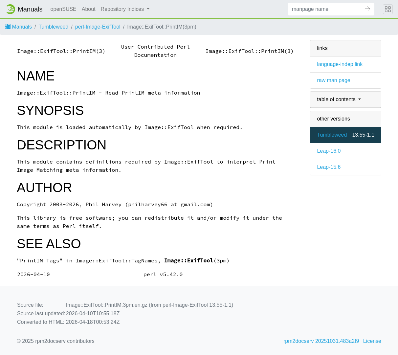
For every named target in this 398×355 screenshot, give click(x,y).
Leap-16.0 (329, 151)
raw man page (333, 80)
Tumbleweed (53, 27)
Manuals (18, 27)
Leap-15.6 (329, 167)
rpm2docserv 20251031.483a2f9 (321, 341)
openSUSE (64, 9)
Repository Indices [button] (123, 9)
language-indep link (340, 64)
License (372, 341)
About (89, 9)
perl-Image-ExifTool (98, 27)
